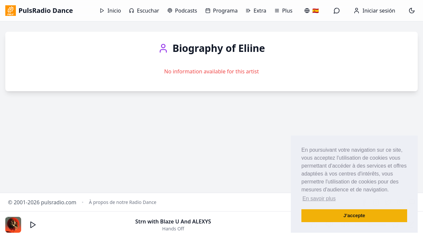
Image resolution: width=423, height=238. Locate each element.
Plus (283, 10)
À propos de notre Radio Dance (122, 202)
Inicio (110, 10)
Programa (221, 10)
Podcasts (182, 10)
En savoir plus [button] (319, 198)
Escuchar (144, 10)
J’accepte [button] (354, 215)
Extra (256, 10)
